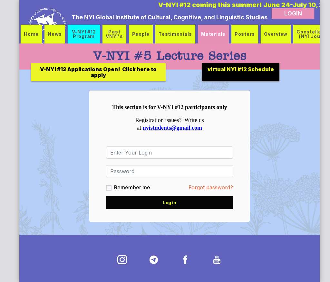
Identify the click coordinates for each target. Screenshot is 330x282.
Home (31, 34)
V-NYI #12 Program (84, 34)
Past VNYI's (114, 34)
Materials (213, 34)
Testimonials (175, 34)
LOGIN (284, 13)
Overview (275, 34)
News (55, 34)
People (141, 34)
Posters (245, 34)
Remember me (128, 187)
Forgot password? (206, 187)
